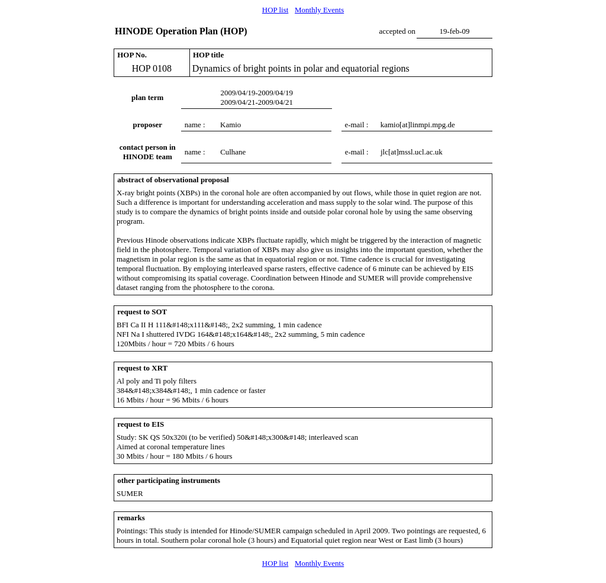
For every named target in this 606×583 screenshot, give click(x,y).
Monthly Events (319, 9)
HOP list (275, 9)
